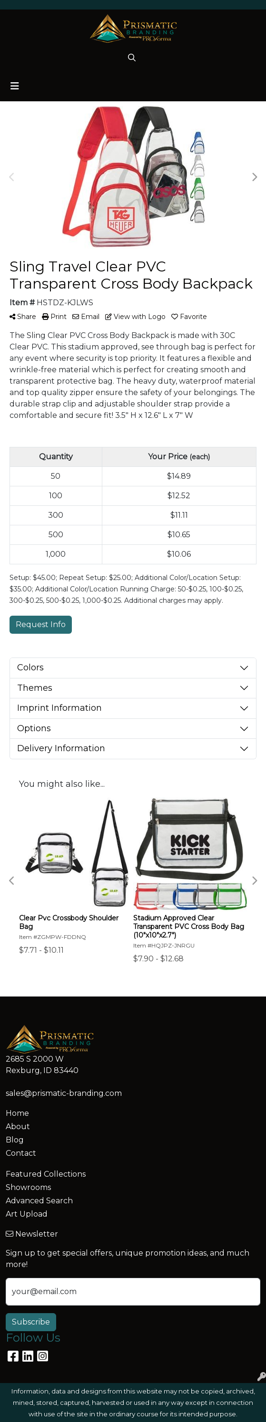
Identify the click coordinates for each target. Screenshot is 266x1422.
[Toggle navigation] (15, 86)
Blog (15, 1139)
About (18, 1126)
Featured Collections (46, 1174)
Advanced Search (39, 1200)
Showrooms (28, 1187)
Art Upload (27, 1214)
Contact (21, 1153)
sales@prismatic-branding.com (64, 1093)
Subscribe (31, 1321)
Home (17, 1113)
